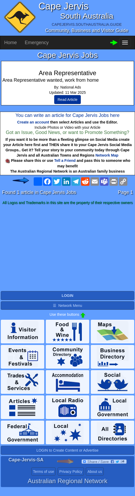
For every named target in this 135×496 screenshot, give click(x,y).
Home (10, 42)
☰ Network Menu (67, 305)
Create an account (33, 122)
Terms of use (43, 471)
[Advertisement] (67, 248)
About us (94, 471)
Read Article (67, 99)
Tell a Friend (65, 160)
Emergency (37, 42)
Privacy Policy (70, 471)
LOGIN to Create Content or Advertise (68, 450)
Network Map (107, 155)
